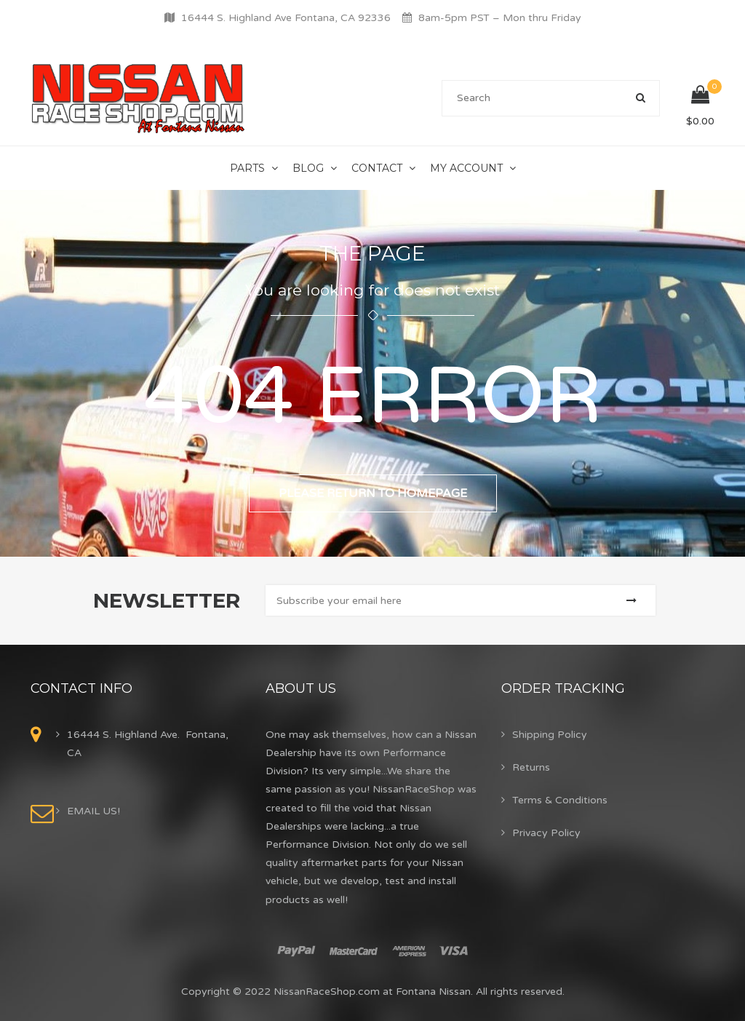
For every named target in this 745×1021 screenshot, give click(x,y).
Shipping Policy (549, 734)
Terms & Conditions (559, 800)
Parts (247, 168)
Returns (531, 767)
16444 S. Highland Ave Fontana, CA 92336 (286, 18)
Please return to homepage (373, 493)
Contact (376, 168)
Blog (308, 168)
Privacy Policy (546, 833)
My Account (466, 168)
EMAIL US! (93, 811)
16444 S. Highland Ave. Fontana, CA (147, 743)
